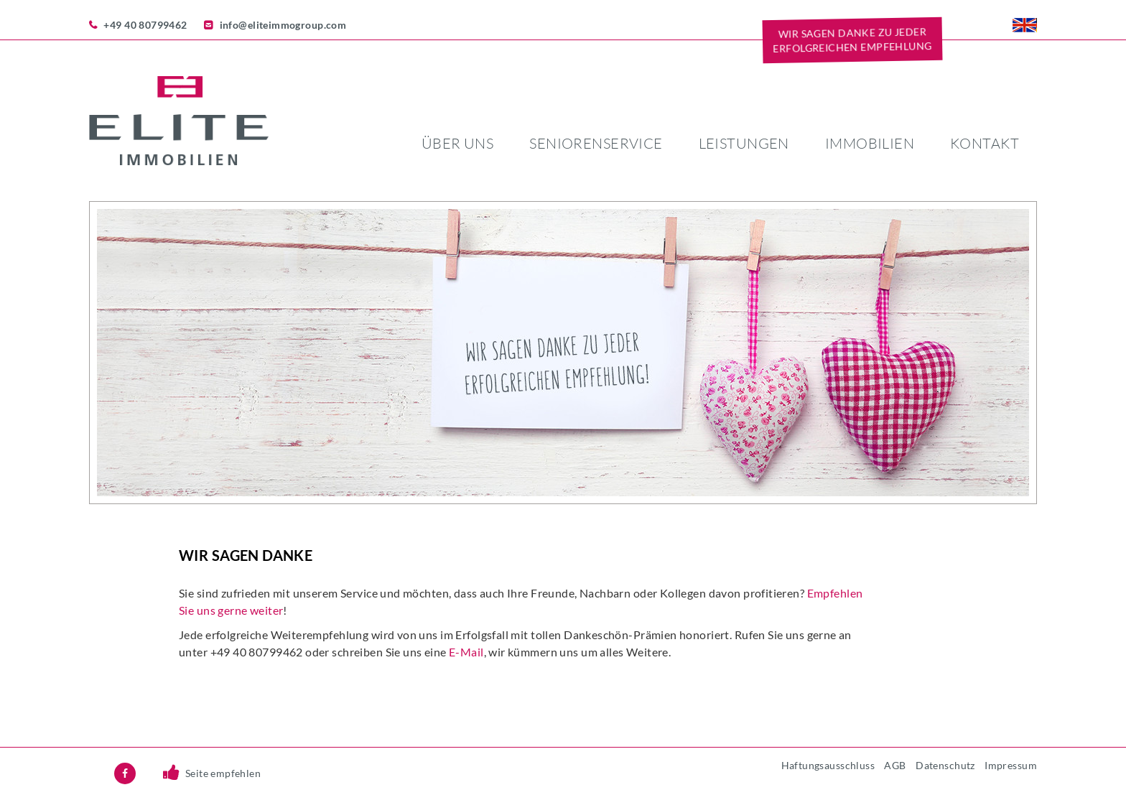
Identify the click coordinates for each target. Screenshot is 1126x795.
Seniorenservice (595, 143)
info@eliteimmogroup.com (283, 25)
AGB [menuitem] (895, 765)
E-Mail (466, 652)
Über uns (457, 143)
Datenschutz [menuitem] (945, 765)
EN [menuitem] (1025, 25)
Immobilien (869, 143)
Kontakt (984, 143)
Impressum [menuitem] (1011, 765)
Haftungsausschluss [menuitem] (828, 765)
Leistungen (744, 143)
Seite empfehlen (223, 773)
